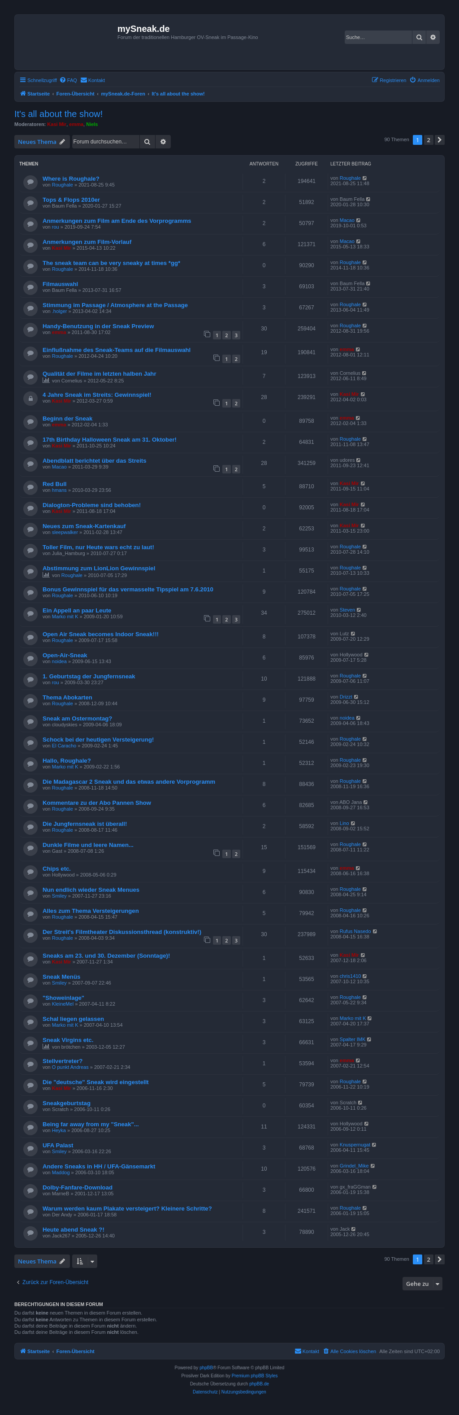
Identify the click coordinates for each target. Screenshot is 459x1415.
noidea (59, 661)
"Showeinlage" (63, 997)
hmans (59, 490)
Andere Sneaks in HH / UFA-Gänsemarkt (99, 1166)
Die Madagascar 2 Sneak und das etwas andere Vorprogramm (129, 781)
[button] (440, 140)
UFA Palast (58, 1145)
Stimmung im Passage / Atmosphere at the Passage (115, 305)
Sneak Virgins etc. (68, 1040)
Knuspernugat (355, 1144)
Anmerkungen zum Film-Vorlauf (87, 242)
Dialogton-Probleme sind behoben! (92, 505)
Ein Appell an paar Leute (77, 610)
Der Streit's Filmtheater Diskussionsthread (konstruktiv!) (122, 932)
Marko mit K (65, 616)
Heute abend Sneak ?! (73, 1229)
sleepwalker (65, 532)
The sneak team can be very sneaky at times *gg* (111, 263)
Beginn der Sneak (67, 418)
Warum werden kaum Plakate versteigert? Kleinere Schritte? (127, 1208)
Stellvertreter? (62, 1061)
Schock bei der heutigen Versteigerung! (98, 739)
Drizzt (346, 696)
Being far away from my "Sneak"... (91, 1124)
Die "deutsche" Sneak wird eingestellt (96, 1082)
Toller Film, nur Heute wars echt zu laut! (98, 547)
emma (76, 124)
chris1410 (350, 976)
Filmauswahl (60, 284)
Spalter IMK (352, 1039)
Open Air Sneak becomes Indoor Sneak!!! (101, 634)
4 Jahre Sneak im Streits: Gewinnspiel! (97, 394)
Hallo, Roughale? (67, 760)
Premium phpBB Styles (255, 1375)
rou (55, 227)
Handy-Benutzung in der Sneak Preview (98, 326)
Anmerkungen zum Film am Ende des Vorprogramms (117, 220)
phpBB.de (259, 1383)
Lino (344, 823)
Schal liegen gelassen (73, 1019)
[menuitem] (68, 80)
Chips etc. (57, 868)
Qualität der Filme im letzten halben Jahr (99, 373)
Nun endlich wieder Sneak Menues (91, 889)
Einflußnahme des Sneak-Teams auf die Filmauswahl (117, 350)
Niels (92, 124)
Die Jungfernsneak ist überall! (85, 823)
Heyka (59, 1130)
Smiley (59, 895)
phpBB (206, 1367)
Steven (347, 609)
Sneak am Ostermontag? (77, 718)
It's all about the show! (58, 114)
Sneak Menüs (61, 976)
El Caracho (64, 745)
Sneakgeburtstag (67, 1103)
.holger (59, 311)
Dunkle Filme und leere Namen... (88, 845)
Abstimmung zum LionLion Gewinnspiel (99, 568)
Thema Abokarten (67, 697)
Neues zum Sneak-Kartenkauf (84, 526)
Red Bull (54, 484)
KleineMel (63, 1004)
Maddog (61, 1172)
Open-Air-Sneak (65, 655)
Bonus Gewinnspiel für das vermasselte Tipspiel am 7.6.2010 (128, 589)
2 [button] (428, 140)
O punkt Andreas (70, 1067)
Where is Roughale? (71, 178)
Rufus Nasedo (355, 931)
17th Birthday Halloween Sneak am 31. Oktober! (110, 439)
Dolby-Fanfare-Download (78, 1187)
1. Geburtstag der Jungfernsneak (89, 676)
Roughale (62, 184)
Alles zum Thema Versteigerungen (91, 910)
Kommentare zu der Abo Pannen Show (97, 802)
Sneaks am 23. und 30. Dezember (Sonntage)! (106, 955)
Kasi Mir (56, 124)
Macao (347, 220)
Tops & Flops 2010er (71, 199)
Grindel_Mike (354, 1165)
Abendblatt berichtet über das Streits (95, 460)
